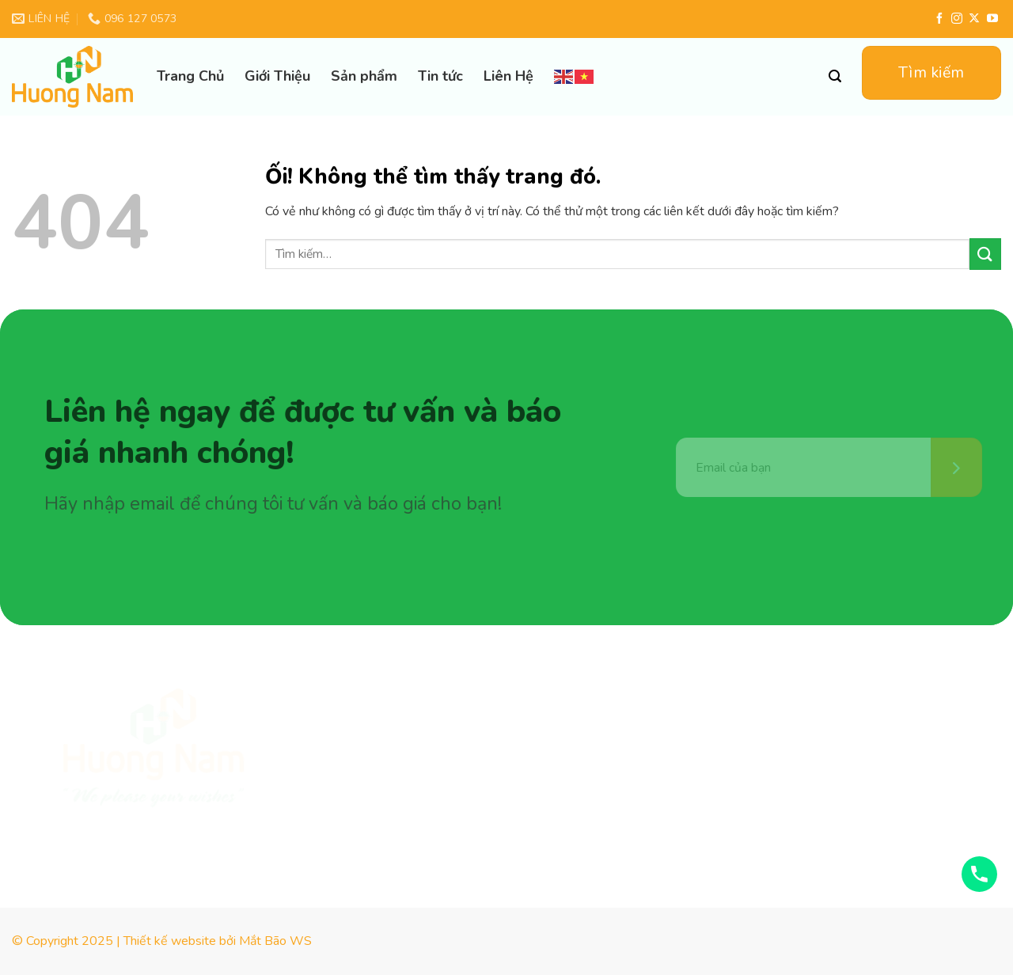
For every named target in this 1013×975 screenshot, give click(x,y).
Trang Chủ (190, 75)
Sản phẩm (364, 75)
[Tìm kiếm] (835, 76)
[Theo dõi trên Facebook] (939, 19)
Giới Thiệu (277, 75)
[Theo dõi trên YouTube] (992, 19)
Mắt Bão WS (275, 941)
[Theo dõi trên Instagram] (956, 19)
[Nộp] (985, 253)
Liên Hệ (508, 75)
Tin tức (440, 75)
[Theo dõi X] (974, 19)
